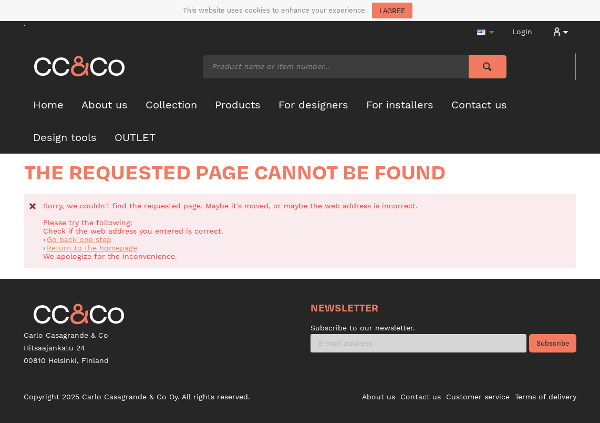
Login (522, 31)
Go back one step (79, 239)
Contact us (420, 396)
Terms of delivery (545, 396)
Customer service (478, 396)
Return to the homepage (92, 248)
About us (378, 396)
